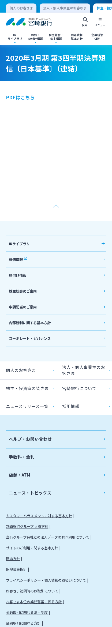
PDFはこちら (20, 97)
